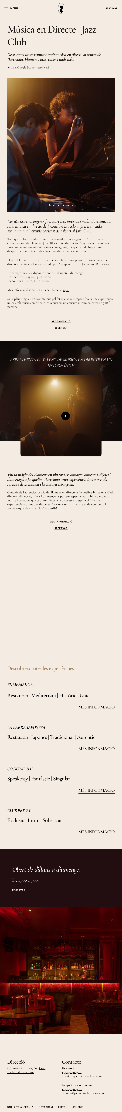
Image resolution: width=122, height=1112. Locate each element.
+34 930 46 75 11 (71, 1012)
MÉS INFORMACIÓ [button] (61, 521)
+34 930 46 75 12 (72, 1029)
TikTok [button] (63, 1047)
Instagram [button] (45, 1047)
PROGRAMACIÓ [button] (61, 321)
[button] (11, 8)
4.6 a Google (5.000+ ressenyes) (30, 67)
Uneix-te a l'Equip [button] (20, 1047)
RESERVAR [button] (61, 328)
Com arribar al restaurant (26, 1010)
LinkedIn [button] (77, 1047)
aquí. (66, 290)
